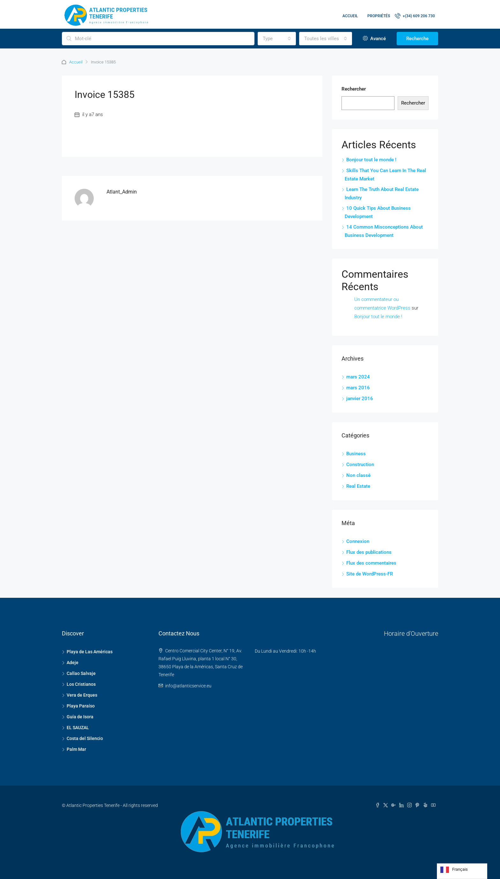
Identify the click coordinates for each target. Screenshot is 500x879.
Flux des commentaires (371, 563)
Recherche (417, 38)
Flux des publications (369, 552)
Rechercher (354, 89)
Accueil (350, 16)
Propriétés (378, 16)
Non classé (358, 475)
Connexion (357, 541)
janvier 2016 (359, 398)
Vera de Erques (82, 695)
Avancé (374, 38)
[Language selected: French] (462, 871)
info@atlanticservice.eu (188, 685)
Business (356, 454)
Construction (360, 464)
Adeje (72, 662)
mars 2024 (358, 377)
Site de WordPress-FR (369, 574)
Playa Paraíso (81, 705)
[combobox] (277, 38)
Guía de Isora (80, 716)
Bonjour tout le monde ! (371, 160)
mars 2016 (358, 388)
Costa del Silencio (85, 738)
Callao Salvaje (81, 673)
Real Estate (358, 486)
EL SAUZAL (78, 727)
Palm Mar (76, 749)
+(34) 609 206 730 (415, 15)
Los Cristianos (81, 684)
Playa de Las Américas (90, 651)
